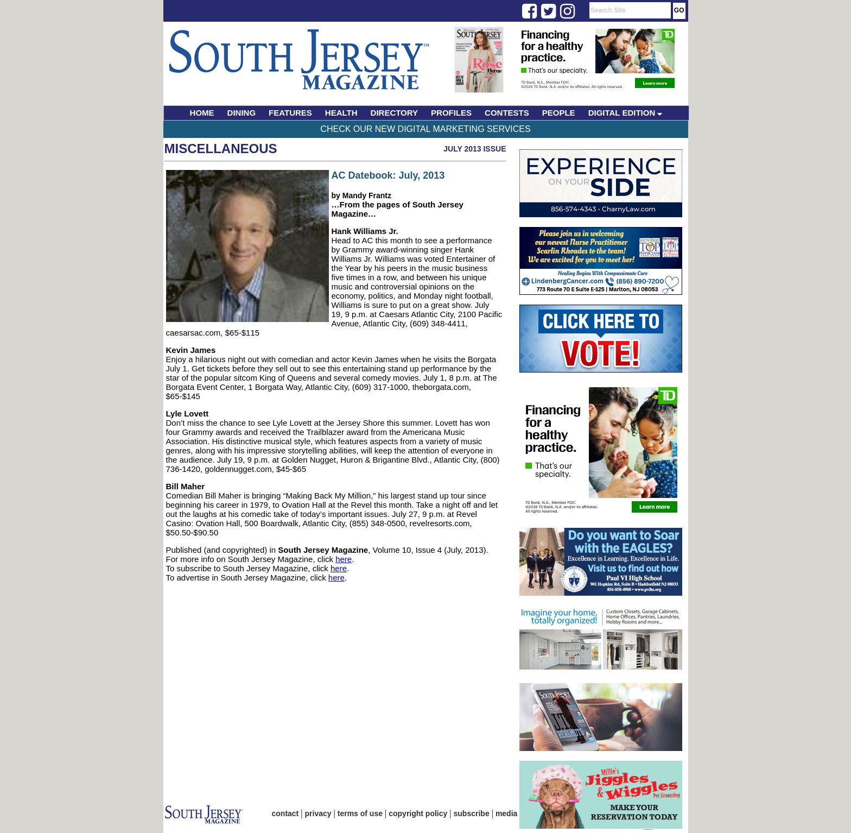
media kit (512, 813)
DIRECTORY (394, 112)
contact (285, 813)
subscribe (472, 813)
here (343, 559)
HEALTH (341, 112)
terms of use (360, 813)
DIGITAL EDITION (625, 112)
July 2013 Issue (474, 148)
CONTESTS (507, 112)
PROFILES (451, 112)
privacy (318, 813)
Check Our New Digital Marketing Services (425, 129)
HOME (202, 112)
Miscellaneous (220, 148)
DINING (241, 112)
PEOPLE (558, 112)
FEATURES (290, 112)
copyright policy (418, 813)
